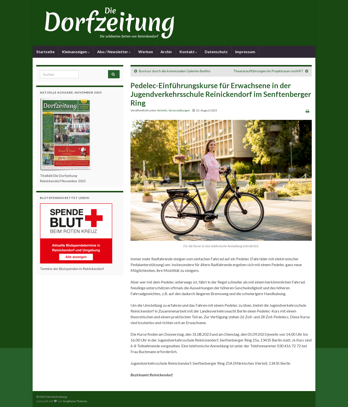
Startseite (45, 51)
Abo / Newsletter (114, 51)
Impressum (245, 51)
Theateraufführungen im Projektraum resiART (268, 71)
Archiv (166, 51)
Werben (145, 51)
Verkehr (162, 110)
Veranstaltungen (179, 110)
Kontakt (188, 51)
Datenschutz (216, 51)
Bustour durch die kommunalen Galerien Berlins (174, 71)
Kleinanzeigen (76, 51)
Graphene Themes (75, 401)
